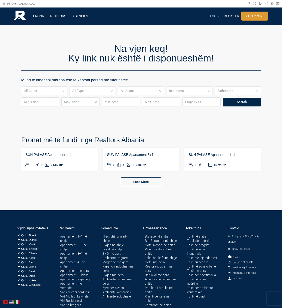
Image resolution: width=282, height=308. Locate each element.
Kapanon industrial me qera (118, 269)
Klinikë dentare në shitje (157, 299)
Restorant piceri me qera (158, 269)
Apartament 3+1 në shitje (73, 256)
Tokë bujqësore (197, 262)
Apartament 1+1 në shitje (73, 239)
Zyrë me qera (111, 254)
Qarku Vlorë (28, 244)
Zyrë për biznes (113, 288)
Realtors (58, 16)
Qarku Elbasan (29, 253)
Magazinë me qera (115, 262)
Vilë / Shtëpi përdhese (75, 292)
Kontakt (233, 228)
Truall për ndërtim (199, 241)
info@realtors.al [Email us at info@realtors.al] (241, 248)
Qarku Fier (27, 262)
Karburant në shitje (158, 305)
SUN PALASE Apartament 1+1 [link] (48, 155)
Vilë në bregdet (70, 305)
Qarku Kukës (28, 280)
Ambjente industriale (116, 296)
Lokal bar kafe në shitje (161, 258)
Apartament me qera (74, 271)
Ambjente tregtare (115, 258)
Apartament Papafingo (75, 279)
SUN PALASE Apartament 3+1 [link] (130, 155)
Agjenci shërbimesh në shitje (161, 281)
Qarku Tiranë (28, 235)
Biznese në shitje (156, 236)
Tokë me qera (196, 271)
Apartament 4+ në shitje (72, 264)
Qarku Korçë (28, 257)
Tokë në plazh (196, 296)
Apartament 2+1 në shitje (73, 247)
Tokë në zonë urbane (201, 266)
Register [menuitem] (231, 16)
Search (242, 102)
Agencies (80, 16)
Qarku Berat (28, 271)
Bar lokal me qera (157, 275)
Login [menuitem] (215, 16)
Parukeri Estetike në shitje (159, 290)
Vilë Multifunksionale (74, 296)
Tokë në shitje (196, 236)
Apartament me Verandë (71, 286)
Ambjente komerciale (117, 292)
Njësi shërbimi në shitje (114, 239)
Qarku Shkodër (30, 248)
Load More (141, 182)
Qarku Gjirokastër (31, 284)
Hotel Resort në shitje (160, 245)
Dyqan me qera (113, 275)
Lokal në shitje (112, 249)
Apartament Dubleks (74, 275)
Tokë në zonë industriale (196, 251)
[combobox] (44, 90)
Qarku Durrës (29, 239)
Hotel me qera (155, 262)
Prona (38, 16)
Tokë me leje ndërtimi (202, 258)
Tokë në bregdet (198, 245)
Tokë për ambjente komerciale (200, 290)
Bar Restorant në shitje (161, 241)
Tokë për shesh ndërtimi (197, 281)
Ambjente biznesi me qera (117, 281)
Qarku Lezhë (28, 266)
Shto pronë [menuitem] (254, 16)
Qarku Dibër (28, 275)
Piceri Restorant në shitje (158, 251)
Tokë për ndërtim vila (201, 275)
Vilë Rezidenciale (71, 301)
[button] (34, 235)
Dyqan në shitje (113, 245)
